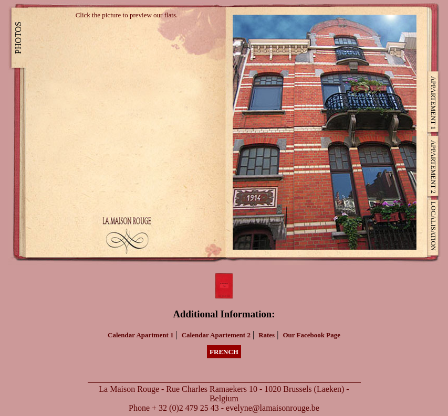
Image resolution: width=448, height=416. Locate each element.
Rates (266, 335)
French (224, 352)
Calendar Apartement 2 (216, 335)
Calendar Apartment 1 (140, 335)
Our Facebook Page (311, 335)
